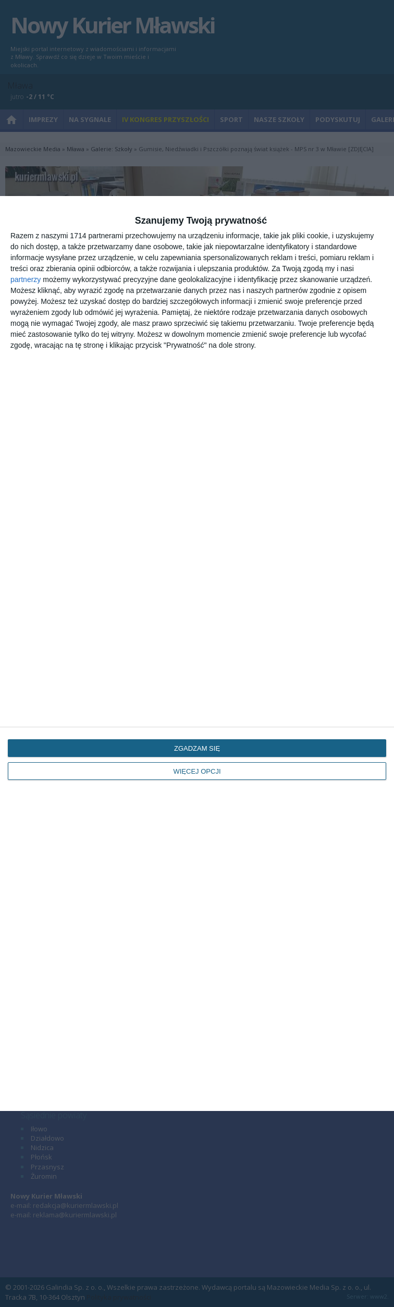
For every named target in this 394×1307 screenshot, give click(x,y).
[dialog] (197, 653)
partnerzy (25, 279)
